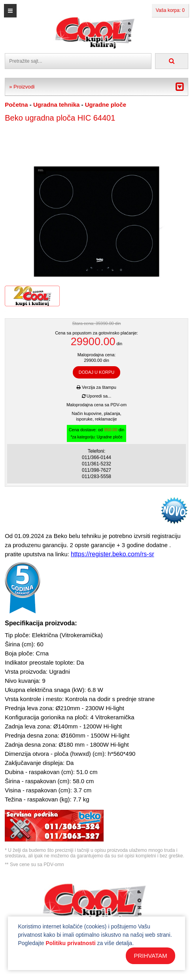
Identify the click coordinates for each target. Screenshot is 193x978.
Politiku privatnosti (71, 943)
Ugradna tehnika (56, 104)
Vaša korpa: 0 (170, 10)
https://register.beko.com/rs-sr (112, 554)
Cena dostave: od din (97, 433)
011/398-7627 (96, 470)
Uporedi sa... (96, 396)
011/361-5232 (96, 464)
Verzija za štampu (96, 387)
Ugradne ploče (105, 104)
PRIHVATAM (150, 955)
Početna (16, 104)
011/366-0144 (96, 457)
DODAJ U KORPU (96, 372)
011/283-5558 (96, 476)
